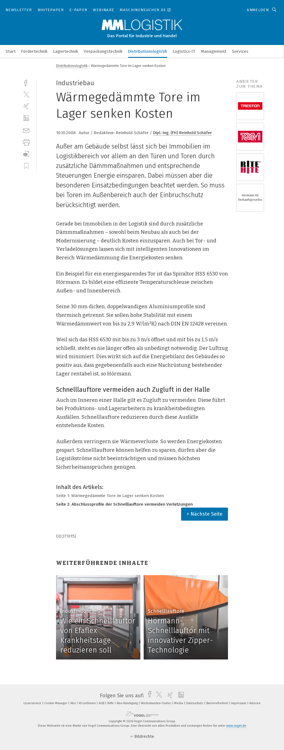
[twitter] (26, 94)
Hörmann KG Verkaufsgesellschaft (250, 198)
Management (213, 51)
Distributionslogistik (147, 51)
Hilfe (111, 703)
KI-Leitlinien (88, 703)
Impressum (239, 703)
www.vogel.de (236, 726)
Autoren (254, 703)
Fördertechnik (34, 51)
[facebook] (26, 82)
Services (240, 51)
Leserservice (33, 703)
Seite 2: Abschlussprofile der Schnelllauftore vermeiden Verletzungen (124, 504)
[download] (26, 153)
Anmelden (258, 9)
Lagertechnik (65, 51)
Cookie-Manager (56, 703)
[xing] (26, 106)
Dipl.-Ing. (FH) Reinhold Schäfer (182, 132)
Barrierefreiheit (217, 703)
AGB (102, 703)
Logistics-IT (184, 51)
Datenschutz (195, 703)
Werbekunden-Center (156, 703)
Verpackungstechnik (103, 51)
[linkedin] (26, 118)
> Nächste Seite (204, 514)
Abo (73, 703)
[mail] (26, 130)
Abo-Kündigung (128, 703)
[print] (26, 142)
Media (179, 703)
